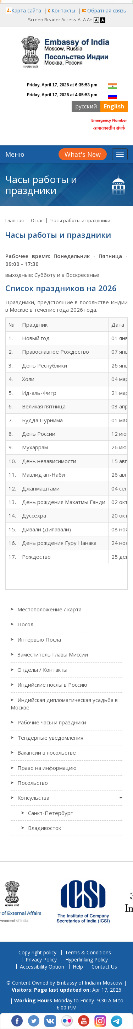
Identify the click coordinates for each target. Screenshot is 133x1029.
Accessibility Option (42, 966)
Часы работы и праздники (80, 220)
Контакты (63, 10)
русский (86, 106)
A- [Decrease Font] (80, 19)
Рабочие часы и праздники (51, 722)
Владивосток (44, 827)
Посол (25, 624)
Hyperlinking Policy (86, 959)
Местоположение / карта (49, 609)
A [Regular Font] (84, 19)
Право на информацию (47, 767)
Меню (14, 154)
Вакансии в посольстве (46, 752)
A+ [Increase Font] (89, 19)
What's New (83, 154)
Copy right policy (37, 952)
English (114, 106)
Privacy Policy (41, 959)
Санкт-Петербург (50, 812)
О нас (37, 220)
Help (78, 966)
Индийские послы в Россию (52, 684)
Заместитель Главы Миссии (52, 654)
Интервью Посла (39, 639)
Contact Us (104, 966)
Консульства (33, 797)
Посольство (32, 782)
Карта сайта (26, 10)
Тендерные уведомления (50, 737)
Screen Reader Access (52, 19)
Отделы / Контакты (42, 669)
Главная (14, 220)
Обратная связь (106, 10)
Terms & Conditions (88, 952)
